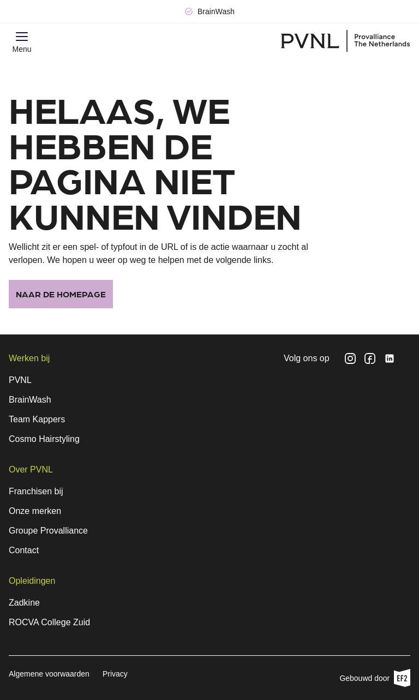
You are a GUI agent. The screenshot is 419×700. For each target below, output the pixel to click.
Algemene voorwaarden (49, 673)
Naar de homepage (61, 294)
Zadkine (24, 602)
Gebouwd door (374, 678)
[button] (22, 36)
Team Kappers (37, 419)
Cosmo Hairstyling (44, 439)
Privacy (115, 673)
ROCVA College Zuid (49, 622)
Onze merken (35, 511)
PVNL (20, 380)
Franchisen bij (36, 491)
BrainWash (30, 399)
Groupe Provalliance (48, 530)
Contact (24, 550)
